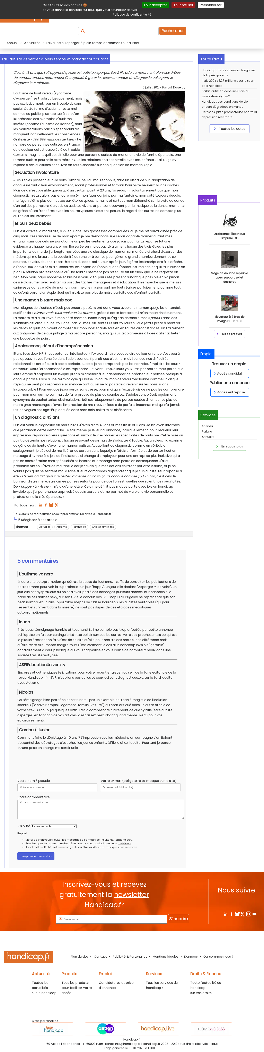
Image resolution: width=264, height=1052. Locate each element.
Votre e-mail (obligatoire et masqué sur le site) (139, 780)
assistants (124, 843)
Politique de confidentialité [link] (132, 14)
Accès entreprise (228, 392)
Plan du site (79, 956)
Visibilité (23, 826)
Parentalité (79, 527)
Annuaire (208, 437)
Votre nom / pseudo (33, 780)
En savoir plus (229, 446)
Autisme (61, 527)
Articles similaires (103, 527)
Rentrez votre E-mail (38, 919)
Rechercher (172, 31)
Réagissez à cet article (39, 520)
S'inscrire (178, 919)
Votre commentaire (33, 797)
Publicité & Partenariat (130, 956)
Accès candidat (227, 373)
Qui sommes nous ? (218, 956)
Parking (207, 431)
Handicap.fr (151, 1044)
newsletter (131, 894)
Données (191, 956)
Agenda (207, 426)
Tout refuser (183, 5)
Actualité (44, 527)
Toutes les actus (228, 128)
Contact (100, 956)
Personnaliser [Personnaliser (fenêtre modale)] (211, 5)
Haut (214, 1044)
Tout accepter (155, 5)
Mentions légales (165, 956)
